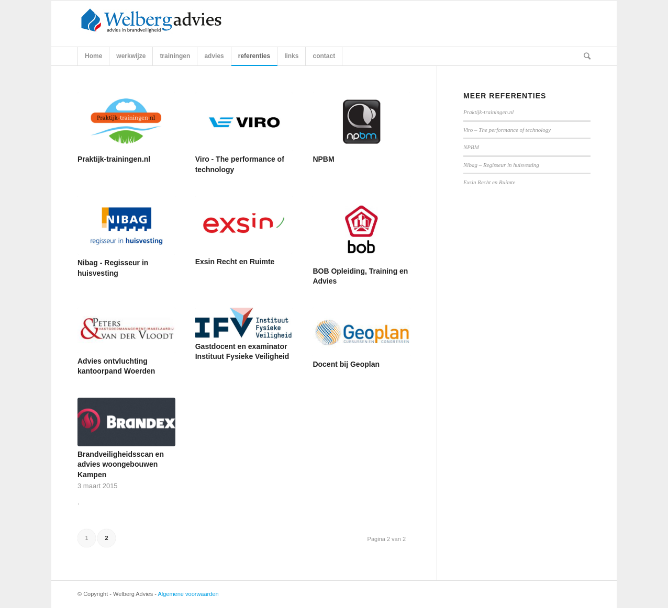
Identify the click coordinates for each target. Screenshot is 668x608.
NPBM (323, 159)
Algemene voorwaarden (188, 594)
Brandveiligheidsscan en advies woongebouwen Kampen (120, 464)
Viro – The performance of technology (507, 130)
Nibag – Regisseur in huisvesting (501, 165)
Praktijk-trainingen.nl (113, 159)
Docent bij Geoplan (346, 364)
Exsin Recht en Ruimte (235, 261)
